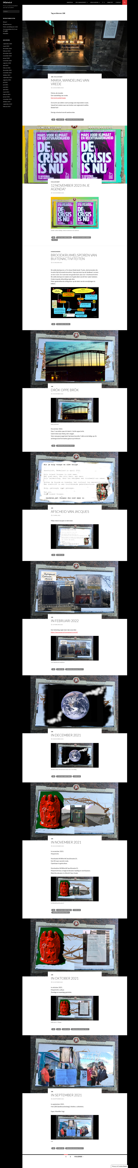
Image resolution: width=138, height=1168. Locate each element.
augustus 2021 (7, 80)
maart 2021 (6, 92)
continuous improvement (82, 237)
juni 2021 (5, 84)
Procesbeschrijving (63, 324)
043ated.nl (7, 2)
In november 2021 (66, 842)
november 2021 (7, 72)
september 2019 (7, 104)
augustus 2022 (7, 63)
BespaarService (7, 24)
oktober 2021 (6, 75)
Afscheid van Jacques (70, 511)
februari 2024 (6, 51)
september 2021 (7, 77)
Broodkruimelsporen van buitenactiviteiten (74, 257)
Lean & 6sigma (94, 2)
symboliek (60, 119)
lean (58, 1029)
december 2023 (7, 53)
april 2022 (5, 65)
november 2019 (7, 99)
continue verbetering (64, 237)
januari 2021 (6, 97)
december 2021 (7, 70)
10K (52, 77)
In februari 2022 (65, 621)
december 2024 (7, 48)
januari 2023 (6, 58)
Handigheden (55, 251)
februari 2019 (6, 106)
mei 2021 (5, 87)
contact (118, 2)
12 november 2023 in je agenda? (70, 187)
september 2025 (7, 43)
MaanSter (5, 33)
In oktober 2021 (65, 978)
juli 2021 (5, 82)
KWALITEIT (110, 2)
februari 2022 (6, 68)
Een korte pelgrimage (58, 98)
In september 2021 (66, 1095)
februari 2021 (6, 94)
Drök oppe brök (65, 390)
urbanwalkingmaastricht (74, 119)
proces (55, 239)
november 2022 (7, 60)
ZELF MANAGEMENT (81, 2)
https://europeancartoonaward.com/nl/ (64, 632)
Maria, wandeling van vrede (70, 82)
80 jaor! (5, 22)
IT (102, 2)
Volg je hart (58, 77)
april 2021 (5, 89)
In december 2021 (66, 735)
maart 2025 (6, 46)
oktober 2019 (6, 101)
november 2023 (7, 56)
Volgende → (79, 1156)
